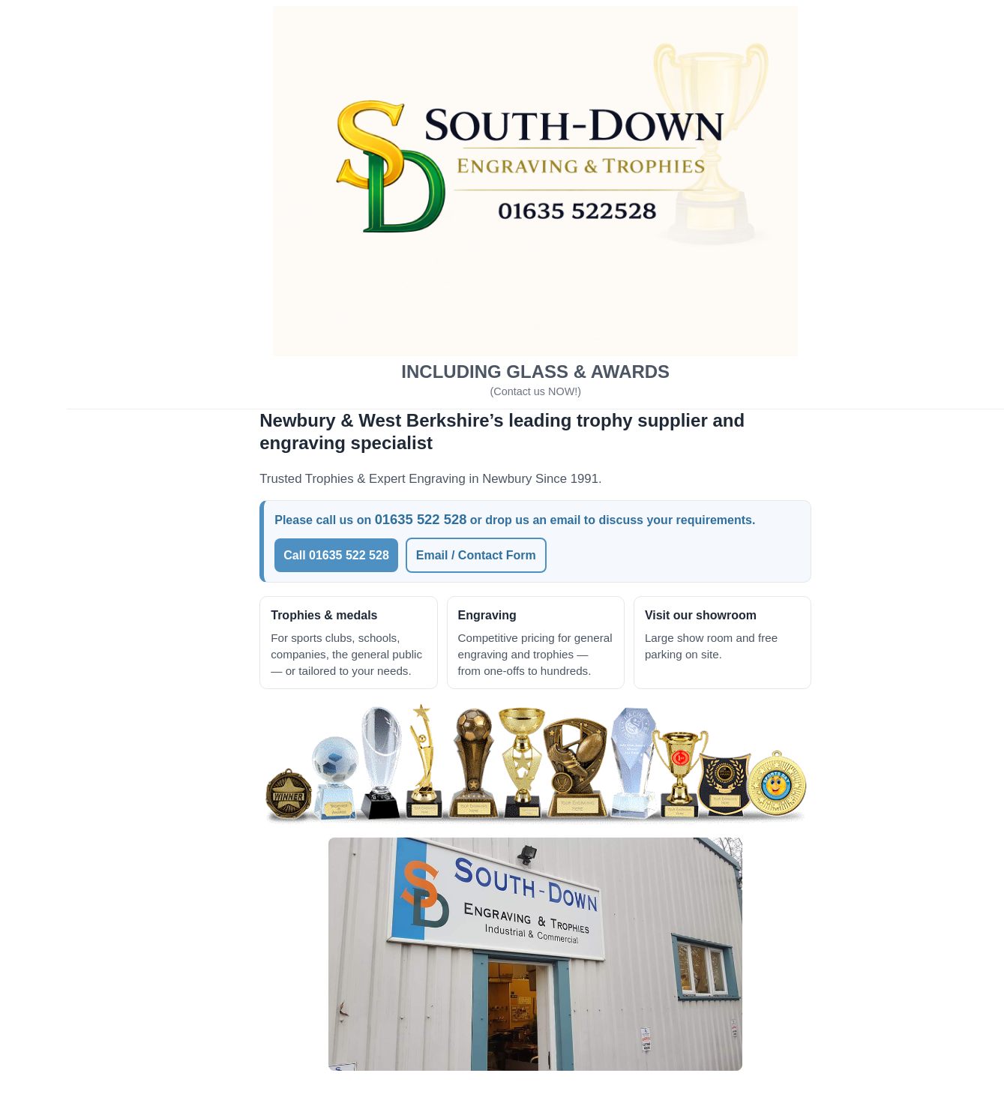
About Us (46, 325)
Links (35, 556)
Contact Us (50, 655)
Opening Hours (62, 622)
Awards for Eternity (74, 490)
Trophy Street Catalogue (88, 391)
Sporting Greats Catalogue (95, 358)
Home (35, 292)
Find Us (41, 589)
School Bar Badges (74, 523)
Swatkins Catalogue (76, 457)
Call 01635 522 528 (378, 547)
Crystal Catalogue (70, 424)
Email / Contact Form (517, 547)
